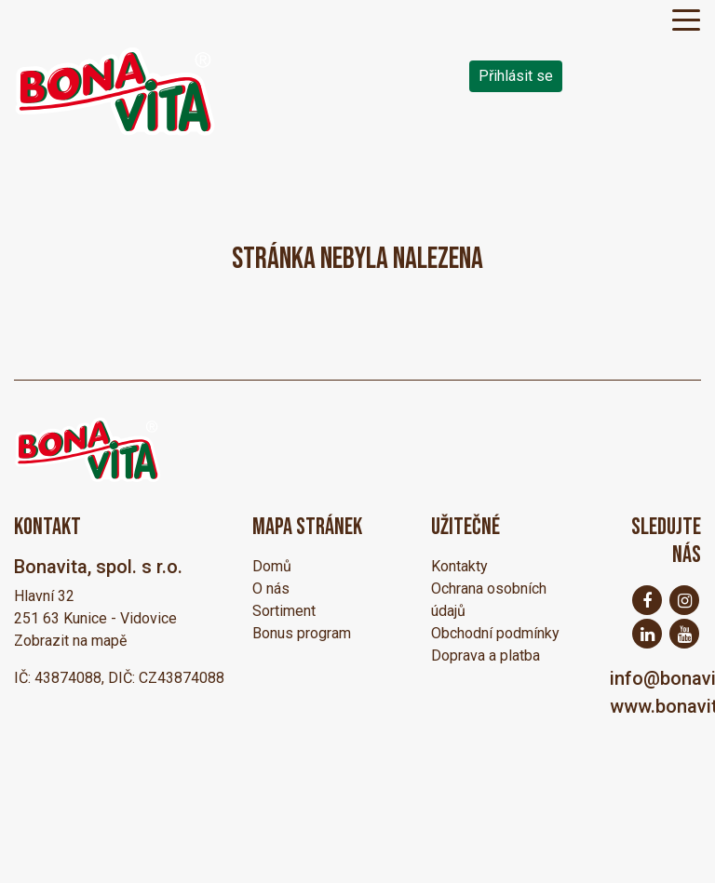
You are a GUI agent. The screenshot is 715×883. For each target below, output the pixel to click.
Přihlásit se (516, 76)
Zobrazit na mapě (70, 640)
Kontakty (459, 566)
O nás (271, 588)
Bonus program (301, 633)
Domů (271, 566)
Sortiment (284, 611)
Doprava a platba (485, 655)
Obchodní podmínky (495, 633)
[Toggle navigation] (686, 19)
